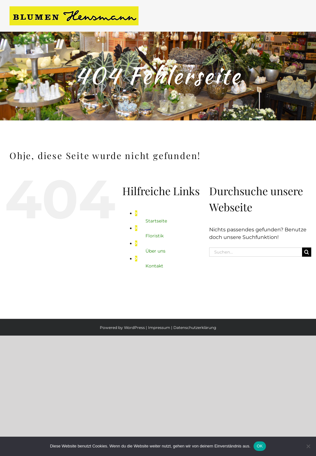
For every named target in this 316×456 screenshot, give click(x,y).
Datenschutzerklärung (194, 327)
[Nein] (308, 446)
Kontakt (154, 266)
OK (260, 446)
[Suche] (306, 252)
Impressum (159, 327)
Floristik (154, 236)
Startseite (156, 221)
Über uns (155, 251)
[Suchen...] (255, 252)
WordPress (134, 327)
